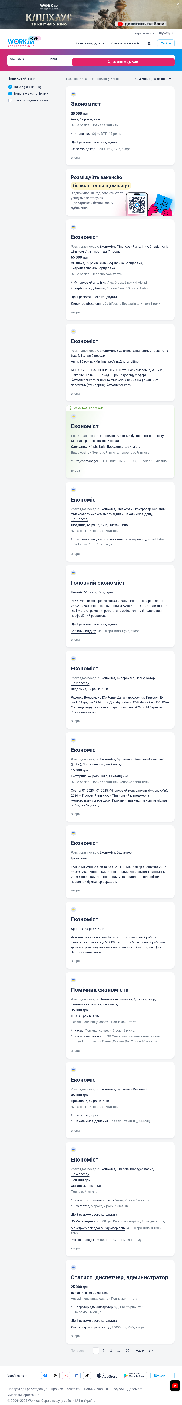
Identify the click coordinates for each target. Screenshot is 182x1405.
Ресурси (117, 1385)
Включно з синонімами (28, 90)
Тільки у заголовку (25, 83)
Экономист (86, 100)
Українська (17, 1372)
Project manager (82, 1236)
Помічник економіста (100, 986)
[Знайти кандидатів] (90, 43)
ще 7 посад (111, 248)
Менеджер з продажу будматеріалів (98, 1224)
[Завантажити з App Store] (107, 1372)
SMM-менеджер (83, 1218)
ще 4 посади (80, 1170)
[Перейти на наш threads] (56, 1372)
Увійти (166, 43)
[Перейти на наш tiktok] (87, 1372)
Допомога (134, 1385)
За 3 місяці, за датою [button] (154, 75)
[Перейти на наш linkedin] (77, 1372)
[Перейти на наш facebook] (45, 1372)
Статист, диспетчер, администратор (119, 1273)
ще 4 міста (133, 443)
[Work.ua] (20, 43)
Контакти (73, 1385)
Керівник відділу (83, 627)
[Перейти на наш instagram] (66, 1372)
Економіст (84, 233)
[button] (150, 43)
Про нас (57, 1385)
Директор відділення (87, 300)
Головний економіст (98, 579)
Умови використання (23, 1391)
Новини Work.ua (96, 1385)
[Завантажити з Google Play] (134, 1372)
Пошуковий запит (22, 75)
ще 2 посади (95, 352)
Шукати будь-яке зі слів (28, 97)
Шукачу (167, 33)
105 (126, 1347)
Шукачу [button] (163, 1371)
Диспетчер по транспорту (90, 1324)
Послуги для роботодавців (27, 1385)
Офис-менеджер (83, 145)
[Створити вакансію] (126, 43)
